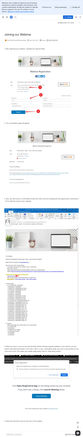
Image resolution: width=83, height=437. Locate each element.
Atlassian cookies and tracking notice (21, 11)
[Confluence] (11, 17)
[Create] (68, 17)
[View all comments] (78, 422)
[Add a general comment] (14, 434)
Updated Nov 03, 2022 (66, 23)
